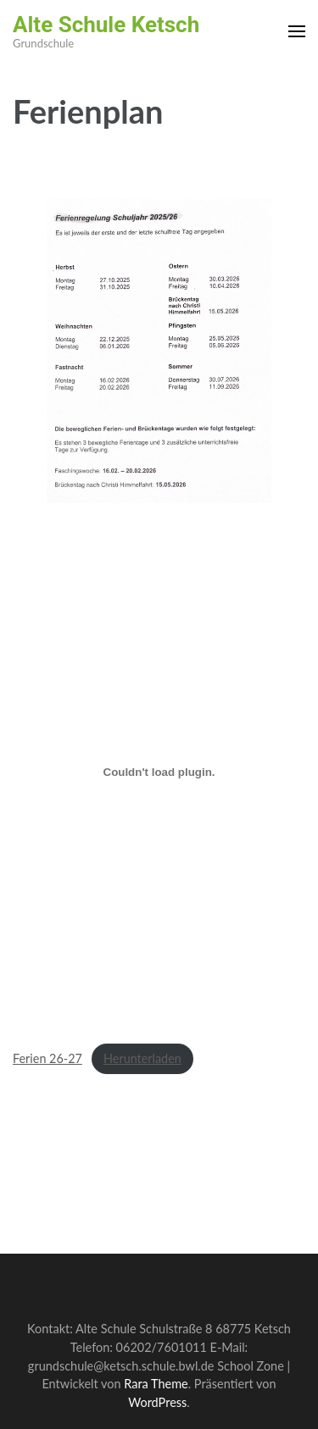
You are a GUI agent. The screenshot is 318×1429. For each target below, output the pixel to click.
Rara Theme (155, 1383)
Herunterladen (142, 1058)
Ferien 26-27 (47, 1058)
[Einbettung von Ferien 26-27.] (159, 772)
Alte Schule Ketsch (106, 24)
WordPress (157, 1402)
